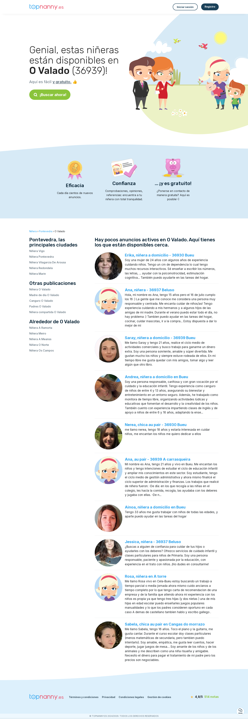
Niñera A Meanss (40, 339)
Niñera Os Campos (41, 350)
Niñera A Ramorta (40, 327)
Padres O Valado (40, 306)
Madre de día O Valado (44, 295)
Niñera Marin (37, 273)
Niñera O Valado (39, 289)
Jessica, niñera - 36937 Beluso (153, 541)
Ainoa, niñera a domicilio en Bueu (155, 507)
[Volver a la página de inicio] (46, 7)
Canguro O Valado (41, 300)
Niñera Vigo (37, 251)
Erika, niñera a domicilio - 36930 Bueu (159, 255)
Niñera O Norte (39, 345)
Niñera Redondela (41, 268)
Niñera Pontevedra (41, 256)
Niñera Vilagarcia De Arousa (47, 262)
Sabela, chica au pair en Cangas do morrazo (165, 624)
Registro (210, 6)
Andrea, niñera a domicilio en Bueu (156, 377)
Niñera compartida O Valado (47, 312)
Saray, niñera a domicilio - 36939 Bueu (160, 337)
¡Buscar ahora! (49, 94)
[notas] (199, 697)
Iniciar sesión (185, 7)
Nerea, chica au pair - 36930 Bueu (156, 424)
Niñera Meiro (37, 333)
